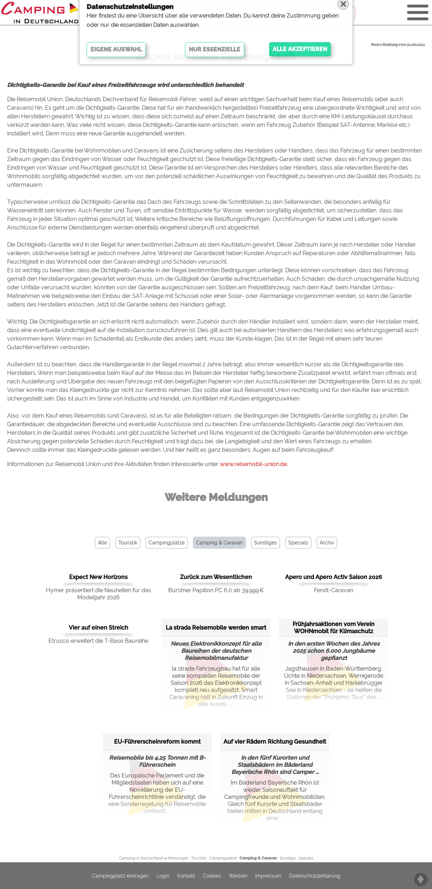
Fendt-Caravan (333, 590)
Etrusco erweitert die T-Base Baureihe (98, 640)
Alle (102, 543)
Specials (298, 543)
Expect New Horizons (98, 577)
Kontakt (186, 876)
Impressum (268, 876)
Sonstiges (265, 543)
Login (162, 876)
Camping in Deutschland (141, 858)
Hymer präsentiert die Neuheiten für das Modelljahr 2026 (98, 594)
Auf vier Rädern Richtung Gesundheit (274, 741)
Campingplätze (167, 543)
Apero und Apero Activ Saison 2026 (333, 577)
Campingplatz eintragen (120, 876)
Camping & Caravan (219, 543)
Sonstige (287, 858)
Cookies (212, 876)
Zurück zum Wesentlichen (216, 577)
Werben (238, 876)
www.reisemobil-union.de (253, 464)
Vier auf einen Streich (98, 627)
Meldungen (178, 858)
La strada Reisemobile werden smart (216, 627)
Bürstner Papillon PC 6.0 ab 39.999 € (216, 590)
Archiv (327, 543)
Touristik (127, 543)
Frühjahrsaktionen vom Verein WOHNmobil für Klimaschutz (334, 628)
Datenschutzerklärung (314, 876)
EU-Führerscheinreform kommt (157, 741)
